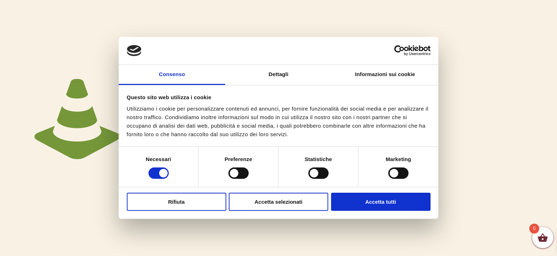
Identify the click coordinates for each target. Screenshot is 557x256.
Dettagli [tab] (278, 74)
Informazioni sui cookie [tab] (385, 74)
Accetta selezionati (278, 202)
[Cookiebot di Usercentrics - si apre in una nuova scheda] (399, 50)
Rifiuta (176, 202)
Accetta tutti (380, 202)
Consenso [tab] (172, 74)
